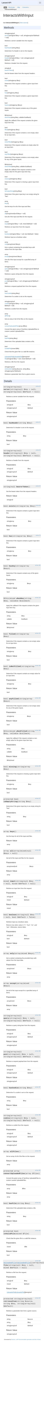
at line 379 (37, 1151)
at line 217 (37, 798)
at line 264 (37, 880)
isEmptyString (9, 191)
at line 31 (38, 422)
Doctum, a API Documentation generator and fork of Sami (26, 1339)
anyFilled (8, 154)
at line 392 (37, 1170)
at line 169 (37, 698)
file (6, 359)
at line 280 (37, 914)
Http (18, 7)
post (6, 281)
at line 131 (37, 633)
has (6, 93)
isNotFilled (8, 142)
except (7, 256)
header (7, 58)
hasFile (7, 338)
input (6, 224)
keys (6, 203)
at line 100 (37, 565)
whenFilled (8, 166)
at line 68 (38, 505)
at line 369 (37, 1114)
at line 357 (37, 1087)
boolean (7, 234)
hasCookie (8, 293)
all (5, 213)
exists (6, 80)
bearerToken (9, 70)
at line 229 (37, 830)
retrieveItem (8, 369)
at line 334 (37, 1015)
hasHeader (8, 48)
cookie (7, 303)
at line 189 (37, 730)
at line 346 (37, 1051)
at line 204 (37, 766)
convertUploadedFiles (12, 326)
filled (6, 129)
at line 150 (37, 665)
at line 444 (37, 1260)
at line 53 (38, 486)
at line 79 (38, 535)
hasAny (7, 105)
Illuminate (11, 7)
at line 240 (37, 850)
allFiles (7, 316)
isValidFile (8, 348)
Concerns (25, 7)
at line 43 (38, 450)
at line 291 (37, 952)
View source (24, 23)
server (7, 35)
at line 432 (37, 1230)
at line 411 (37, 1202)
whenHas (8, 117)
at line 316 (37, 982)
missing (7, 179)
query (6, 269)
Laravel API (6, 3)
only (6, 244)
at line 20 (38, 386)
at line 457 (37, 1298)
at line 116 (37, 597)
